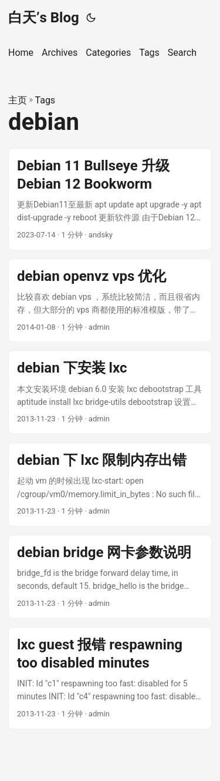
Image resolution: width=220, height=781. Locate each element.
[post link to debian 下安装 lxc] (110, 392)
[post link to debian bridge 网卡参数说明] (110, 576)
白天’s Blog (43, 17)
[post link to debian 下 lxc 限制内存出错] (110, 484)
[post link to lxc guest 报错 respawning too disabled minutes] (110, 678)
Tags (45, 100)
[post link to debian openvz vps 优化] (110, 300)
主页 (17, 100)
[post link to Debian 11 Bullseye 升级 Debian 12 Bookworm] (110, 199)
